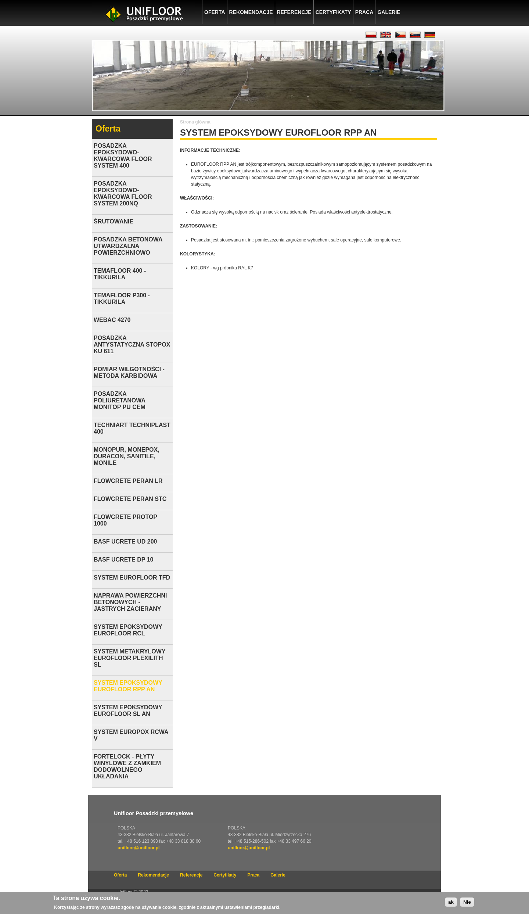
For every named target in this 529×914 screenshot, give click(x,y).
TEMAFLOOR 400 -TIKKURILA (120, 274)
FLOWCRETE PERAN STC (130, 499)
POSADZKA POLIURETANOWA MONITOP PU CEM (119, 400)
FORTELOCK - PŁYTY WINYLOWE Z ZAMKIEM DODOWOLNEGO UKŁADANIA (127, 766)
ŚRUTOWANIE (113, 221)
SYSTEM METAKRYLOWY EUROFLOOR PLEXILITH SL (129, 658)
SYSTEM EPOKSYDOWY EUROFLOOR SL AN (128, 710)
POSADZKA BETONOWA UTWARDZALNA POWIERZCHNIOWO (128, 246)
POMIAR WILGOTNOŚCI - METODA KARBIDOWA (129, 372)
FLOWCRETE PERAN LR (128, 481)
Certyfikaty (333, 12)
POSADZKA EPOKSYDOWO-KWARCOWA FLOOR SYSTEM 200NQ (123, 193)
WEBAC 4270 (112, 320)
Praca (364, 12)
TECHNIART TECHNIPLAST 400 (132, 428)
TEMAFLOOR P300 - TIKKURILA (122, 298)
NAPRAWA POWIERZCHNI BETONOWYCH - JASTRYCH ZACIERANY (130, 602)
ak (451, 903)
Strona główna (195, 122)
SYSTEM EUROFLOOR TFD (132, 577)
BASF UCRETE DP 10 (123, 559)
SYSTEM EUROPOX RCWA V (131, 735)
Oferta (214, 12)
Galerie (388, 12)
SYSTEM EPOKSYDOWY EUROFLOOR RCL (128, 630)
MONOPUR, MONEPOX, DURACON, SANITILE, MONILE (126, 456)
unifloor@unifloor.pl (138, 847)
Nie (467, 903)
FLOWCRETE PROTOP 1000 (125, 520)
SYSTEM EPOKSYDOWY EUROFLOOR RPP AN (128, 686)
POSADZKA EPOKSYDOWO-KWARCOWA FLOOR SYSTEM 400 (123, 156)
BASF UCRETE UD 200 (125, 541)
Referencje (294, 12)
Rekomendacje (251, 12)
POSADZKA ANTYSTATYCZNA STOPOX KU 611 (132, 344)
